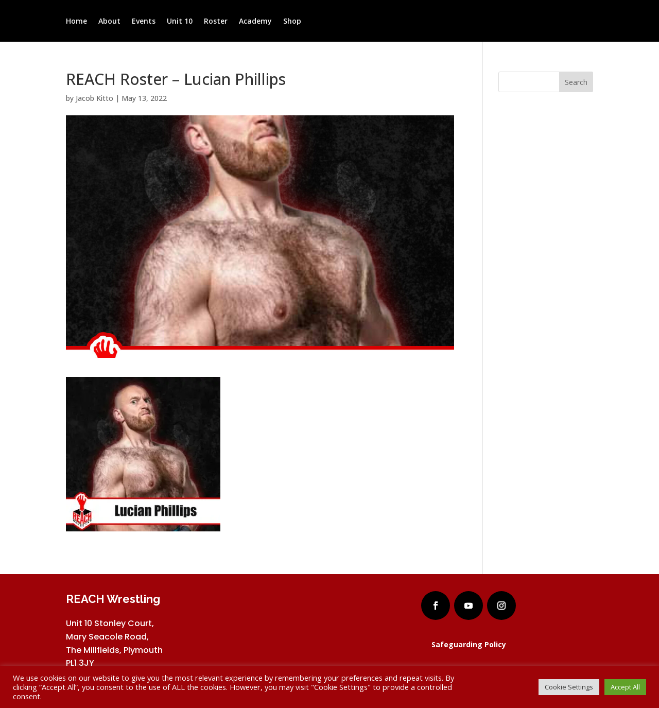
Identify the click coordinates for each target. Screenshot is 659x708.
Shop (292, 22)
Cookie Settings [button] (569, 687)
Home (76, 22)
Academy (255, 22)
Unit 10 (180, 22)
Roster (216, 22)
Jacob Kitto (94, 98)
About (109, 22)
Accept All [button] (625, 687)
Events (143, 22)
